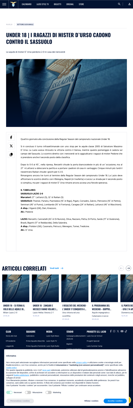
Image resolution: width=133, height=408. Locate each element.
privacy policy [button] (81, 362)
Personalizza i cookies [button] (20, 401)
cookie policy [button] (11, 368)
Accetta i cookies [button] (115, 401)
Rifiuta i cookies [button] (91, 401)
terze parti (46, 370)
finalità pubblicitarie (21, 375)
